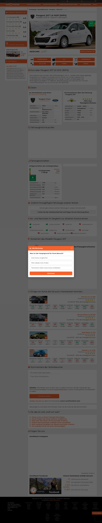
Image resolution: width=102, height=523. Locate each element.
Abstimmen (51, 273)
